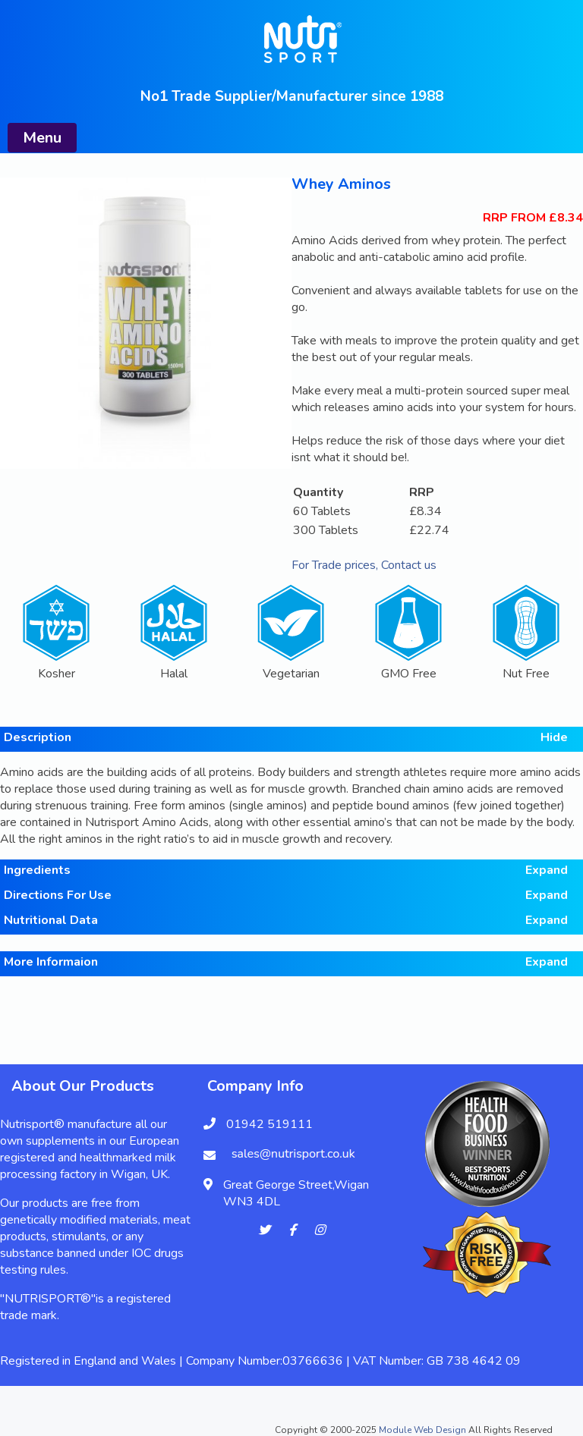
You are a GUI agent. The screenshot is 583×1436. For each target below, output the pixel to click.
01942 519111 (269, 1124)
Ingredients (286, 870)
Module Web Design (422, 1430)
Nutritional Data (286, 920)
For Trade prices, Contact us (364, 565)
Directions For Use (286, 895)
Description (286, 737)
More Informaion (286, 962)
